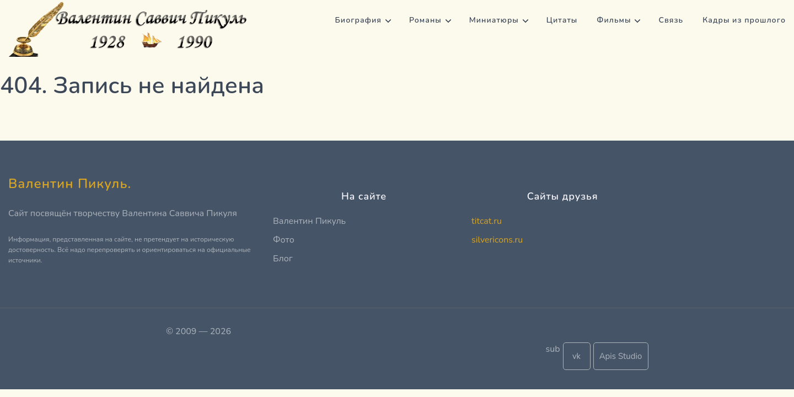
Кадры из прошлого (744, 20)
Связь (670, 20)
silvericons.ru (497, 240)
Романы (425, 20)
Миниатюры (494, 20)
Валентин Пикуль (309, 221)
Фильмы (614, 20)
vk (576, 356)
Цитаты (562, 20)
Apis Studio (620, 356)
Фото (283, 240)
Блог (283, 259)
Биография (358, 20)
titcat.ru (486, 221)
